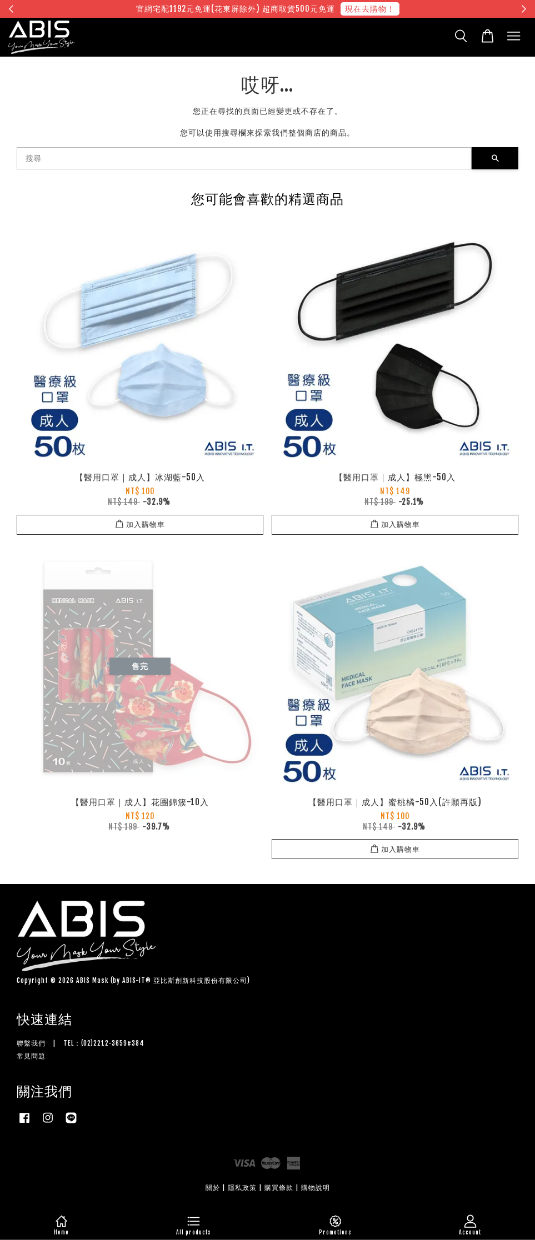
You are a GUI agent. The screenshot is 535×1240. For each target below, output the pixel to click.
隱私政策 (242, 1187)
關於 (213, 1187)
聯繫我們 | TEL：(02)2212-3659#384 (80, 1043)
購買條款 (278, 1187)
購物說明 (315, 1187)
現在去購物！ (370, 8)
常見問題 (31, 1056)
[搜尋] (244, 158)
